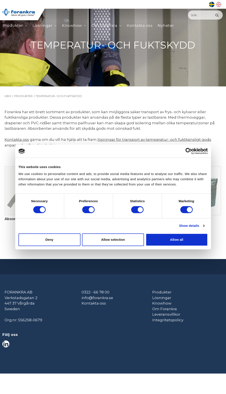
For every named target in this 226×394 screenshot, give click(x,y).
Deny (49, 239)
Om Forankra (104, 26)
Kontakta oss (139, 25)
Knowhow (72, 26)
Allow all (176, 239)
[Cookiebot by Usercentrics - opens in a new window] (189, 151)
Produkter (13, 26)
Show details (189, 225)
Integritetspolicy (167, 320)
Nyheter (166, 25)
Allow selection (113, 239)
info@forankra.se (97, 298)
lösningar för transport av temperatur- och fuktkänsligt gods (154, 139)
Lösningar (43, 26)
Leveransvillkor (166, 314)
